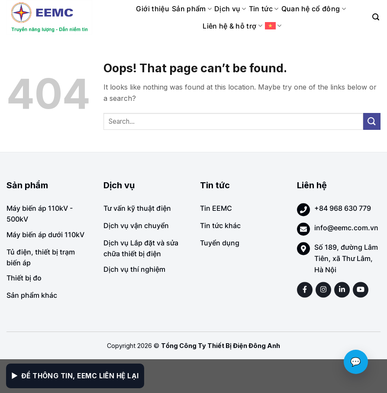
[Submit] (372, 121)
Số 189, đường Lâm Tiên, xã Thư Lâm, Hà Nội (346, 258)
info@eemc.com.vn (346, 227)
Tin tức (264, 8)
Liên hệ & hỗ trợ (232, 26)
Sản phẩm (192, 8)
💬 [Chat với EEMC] (355, 362)
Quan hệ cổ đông (313, 8)
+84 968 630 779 (342, 208)
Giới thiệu (152, 8)
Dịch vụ (230, 8)
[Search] (375, 17)
